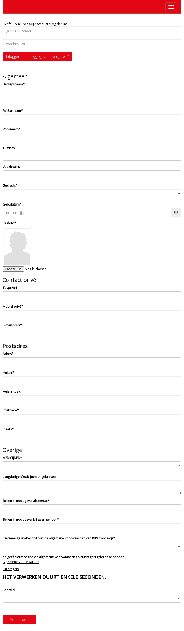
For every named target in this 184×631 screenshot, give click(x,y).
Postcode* (11, 410)
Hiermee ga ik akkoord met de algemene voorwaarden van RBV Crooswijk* (59, 538)
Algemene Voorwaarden (21, 562)
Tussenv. (9, 148)
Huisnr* (8, 372)
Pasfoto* (9, 223)
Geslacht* (10, 185)
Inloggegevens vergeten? (48, 56)
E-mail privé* (12, 325)
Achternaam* (13, 110)
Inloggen (13, 56)
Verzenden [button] (19, 619)
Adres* (8, 354)
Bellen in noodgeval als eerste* (26, 500)
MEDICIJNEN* (12, 458)
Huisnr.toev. (12, 391)
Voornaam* (11, 129)
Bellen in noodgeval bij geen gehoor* (31, 519)
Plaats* (8, 429)
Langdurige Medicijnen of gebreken (29, 476)
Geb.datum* (12, 204)
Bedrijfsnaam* (14, 84)
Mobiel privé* (13, 306)
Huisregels (11, 569)
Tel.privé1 (10, 287)
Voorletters (11, 167)
